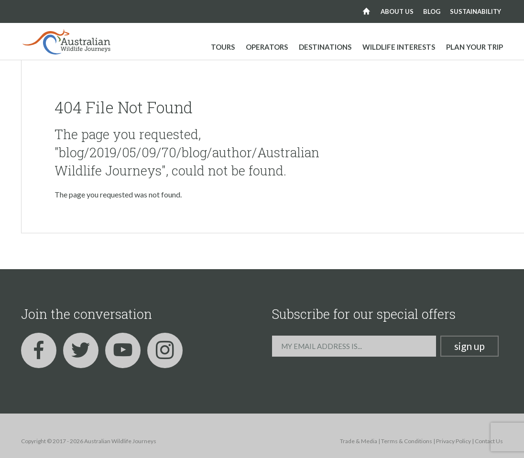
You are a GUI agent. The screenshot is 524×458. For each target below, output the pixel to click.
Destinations (325, 47)
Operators (267, 47)
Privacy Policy (453, 441)
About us (397, 11)
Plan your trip (474, 47)
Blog (431, 11)
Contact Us (489, 441)
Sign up (469, 346)
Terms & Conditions (406, 441)
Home (366, 11)
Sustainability (475, 11)
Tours (223, 47)
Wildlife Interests (398, 47)
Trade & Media (358, 441)
